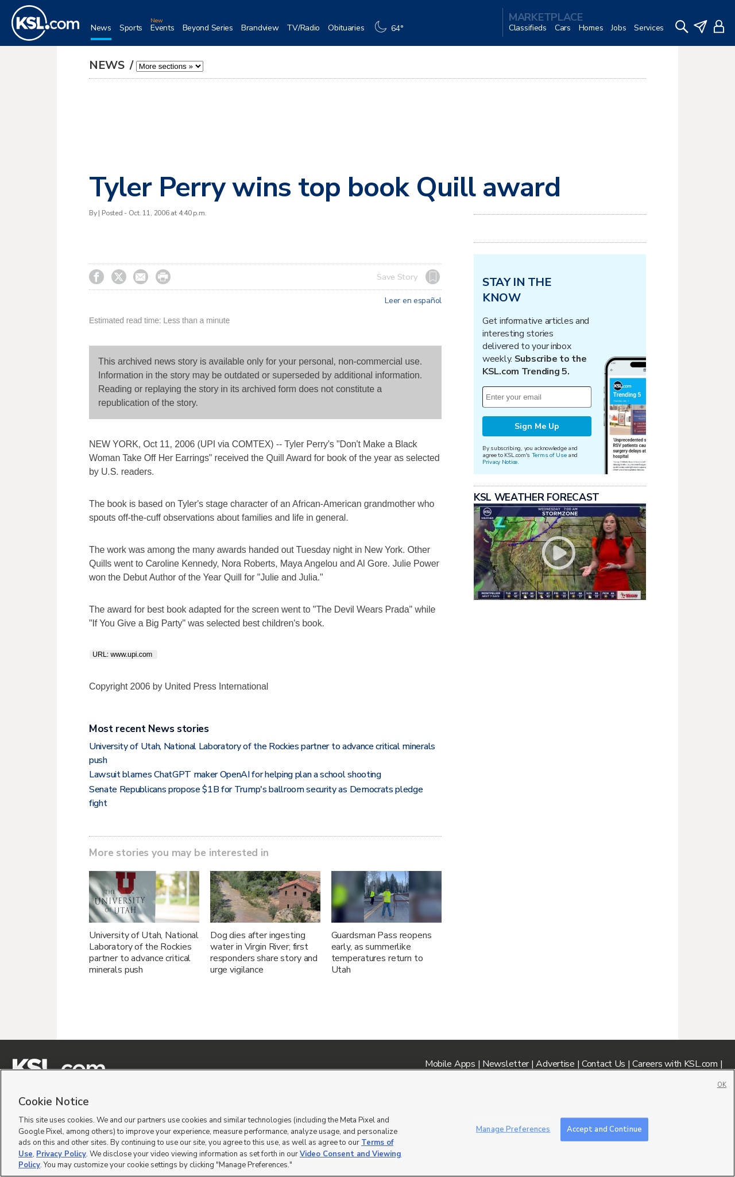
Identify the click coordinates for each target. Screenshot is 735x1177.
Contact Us (603, 1064)
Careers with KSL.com (674, 1064)
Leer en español (413, 301)
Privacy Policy (61, 1154)
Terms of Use (549, 455)
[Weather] (391, 32)
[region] (367, 1123)
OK (721, 1085)
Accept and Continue (604, 1129)
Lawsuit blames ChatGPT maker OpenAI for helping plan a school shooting (235, 774)
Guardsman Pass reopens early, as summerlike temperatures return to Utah (381, 952)
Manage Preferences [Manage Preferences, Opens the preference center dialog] (513, 1129)
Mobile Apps (450, 1064)
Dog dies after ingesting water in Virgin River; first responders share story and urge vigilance (264, 952)
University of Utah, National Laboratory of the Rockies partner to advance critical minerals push (144, 952)
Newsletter (505, 1064)
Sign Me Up (536, 426)
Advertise (555, 1064)
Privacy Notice (499, 462)
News (108, 65)
